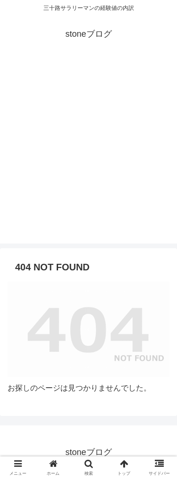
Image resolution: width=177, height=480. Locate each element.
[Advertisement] (88, 155)
